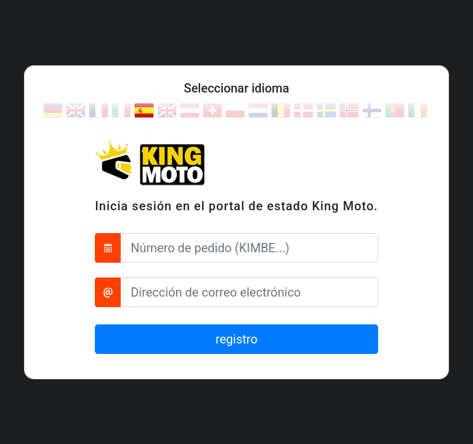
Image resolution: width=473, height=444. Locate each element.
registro (236, 339)
